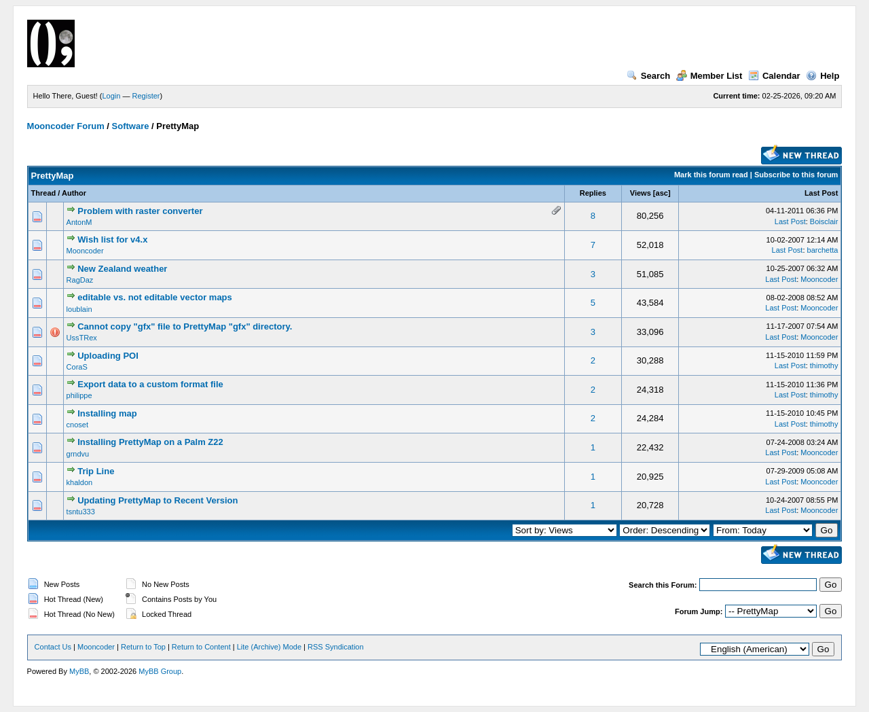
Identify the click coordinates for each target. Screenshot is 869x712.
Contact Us (53, 647)
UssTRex (82, 338)
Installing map (106, 413)
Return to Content (201, 647)
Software (130, 126)
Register (146, 96)
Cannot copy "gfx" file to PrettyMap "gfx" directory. (184, 326)
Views (640, 193)
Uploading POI (107, 356)
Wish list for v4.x (112, 239)
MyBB (79, 671)
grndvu (78, 454)
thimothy (824, 365)
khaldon (80, 482)
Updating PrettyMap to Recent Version (157, 500)
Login (112, 96)
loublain (79, 309)
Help (822, 76)
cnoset (77, 425)
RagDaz (80, 280)
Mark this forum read (711, 175)
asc (662, 193)
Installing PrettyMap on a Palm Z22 (150, 442)
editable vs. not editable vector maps (154, 297)
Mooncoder (85, 251)
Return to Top (143, 647)
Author (74, 193)
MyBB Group (159, 671)
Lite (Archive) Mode (269, 647)
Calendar (774, 76)
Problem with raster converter (139, 211)
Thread (43, 193)
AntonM (79, 222)
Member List (709, 76)
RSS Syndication (336, 647)
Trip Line (95, 471)
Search (648, 76)
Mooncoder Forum (66, 126)
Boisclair (824, 221)
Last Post (821, 193)
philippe (79, 395)
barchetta (822, 250)
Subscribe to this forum (796, 175)
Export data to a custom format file (150, 384)
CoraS (77, 367)
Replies (593, 193)
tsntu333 (81, 512)
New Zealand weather (122, 269)
